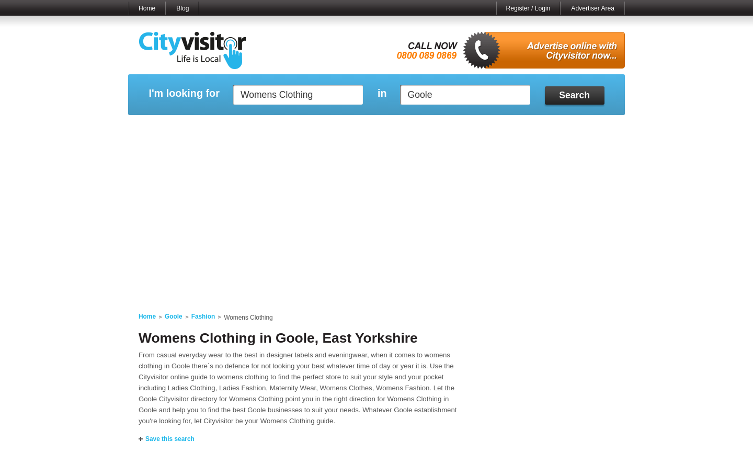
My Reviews (332, 128)
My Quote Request (512, 128)
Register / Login (528, 8)
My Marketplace (228, 128)
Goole (173, 316)
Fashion (203, 316)
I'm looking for (184, 93)
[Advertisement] (376, 221)
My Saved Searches (440, 128)
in (382, 93)
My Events (282, 128)
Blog (182, 8)
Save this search (170, 439)
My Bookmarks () (580, 128)
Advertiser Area (592, 8)
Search (574, 95)
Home (147, 8)
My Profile (381, 128)
